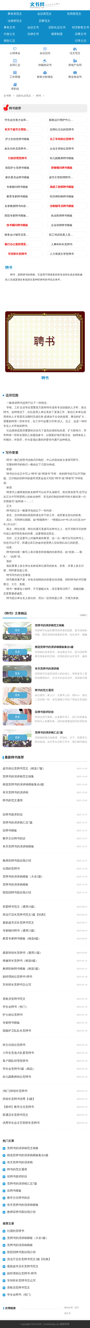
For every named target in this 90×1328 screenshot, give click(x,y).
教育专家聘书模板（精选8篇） (22, 938)
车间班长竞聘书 (17, 253)
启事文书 (80, 33)
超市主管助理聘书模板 (61, 177)
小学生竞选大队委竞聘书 (18, 1052)
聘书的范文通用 (13, 800)
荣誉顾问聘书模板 (61, 167)
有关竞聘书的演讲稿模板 (18, 846)
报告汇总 (9, 40)
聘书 (38, 96)
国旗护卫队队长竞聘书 (17, 1030)
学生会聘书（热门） (15, 1006)
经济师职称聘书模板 (62, 196)
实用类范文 (74, 13)
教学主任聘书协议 (14, 838)
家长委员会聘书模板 (17, 177)
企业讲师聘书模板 (61, 225)
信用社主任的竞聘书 (62, 129)
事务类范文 (15, 13)
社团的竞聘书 (11, 868)
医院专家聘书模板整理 (17, 215)
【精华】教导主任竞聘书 (18, 1106)
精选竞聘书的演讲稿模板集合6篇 (23, 784)
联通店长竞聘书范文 (15, 1114)
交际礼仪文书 (56, 27)
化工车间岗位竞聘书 (62, 139)
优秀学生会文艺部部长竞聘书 (21, 1122)
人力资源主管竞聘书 (62, 253)
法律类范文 (15, 20)
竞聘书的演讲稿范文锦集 (18, 776)
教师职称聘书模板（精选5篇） (22, 968)
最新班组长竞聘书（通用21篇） (23, 952)
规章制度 (57, 33)
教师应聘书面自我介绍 (17, 860)
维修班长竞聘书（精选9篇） (20, 960)
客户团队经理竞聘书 (15, 1060)
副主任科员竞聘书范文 (17, 148)
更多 (17, 630)
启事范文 (44, 20)
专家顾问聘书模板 (17, 186)
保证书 (67, 1313)
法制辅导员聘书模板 (62, 206)
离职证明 (68, 1307)
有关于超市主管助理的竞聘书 (17, 129)
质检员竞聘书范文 (14, 998)
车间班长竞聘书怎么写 (17, 984)
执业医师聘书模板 (61, 215)
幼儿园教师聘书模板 (62, 158)
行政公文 (9, 33)
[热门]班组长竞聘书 (15, 1090)
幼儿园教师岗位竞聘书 (17, 1076)
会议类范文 (44, 13)
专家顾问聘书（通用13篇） (20, 930)
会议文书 (33, 27)
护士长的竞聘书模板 (17, 139)
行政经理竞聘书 (17, 158)
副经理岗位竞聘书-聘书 (17, 976)
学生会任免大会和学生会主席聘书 (17, 120)
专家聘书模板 (11, 1022)
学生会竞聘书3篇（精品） (19, 1068)
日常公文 (80, 40)
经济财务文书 (80, 27)
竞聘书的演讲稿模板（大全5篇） (23, 876)
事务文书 (9, 27)
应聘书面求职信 (13, 814)
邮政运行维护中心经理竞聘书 (61, 120)
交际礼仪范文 (23, 96)
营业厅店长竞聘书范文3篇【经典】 (25, 914)
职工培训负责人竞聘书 (61, 234)
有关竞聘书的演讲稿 (15, 792)
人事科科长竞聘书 (61, 244)
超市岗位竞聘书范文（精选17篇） (24, 768)
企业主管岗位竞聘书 (62, 148)
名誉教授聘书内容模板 (17, 206)
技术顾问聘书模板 (17, 225)
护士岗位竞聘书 (13, 1014)
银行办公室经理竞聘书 (17, 244)
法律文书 (33, 33)
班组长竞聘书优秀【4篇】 (19, 1098)
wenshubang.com (51, 1324)
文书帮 (7, 96)
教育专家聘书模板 (17, 196)
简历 (77, 1307)
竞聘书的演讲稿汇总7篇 (18, 822)
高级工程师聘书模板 (62, 186)
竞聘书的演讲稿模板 (15, 884)
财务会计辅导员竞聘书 (17, 234)
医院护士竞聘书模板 (17, 167)
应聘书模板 (10, 830)
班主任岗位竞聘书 (14, 1044)
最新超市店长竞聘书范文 (18, 922)
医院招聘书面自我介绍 (17, 892)
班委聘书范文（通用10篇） (20, 906)
